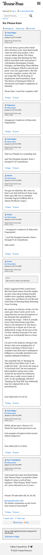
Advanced (5, 18)
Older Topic (21, 518)
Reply (9, 98)
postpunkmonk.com (13, 501)
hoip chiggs (11, 33)
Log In (14, 11)
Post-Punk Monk (13, 460)
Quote (17, 98)
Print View (31, 28)
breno (9, 261)
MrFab (9, 176)
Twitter (31, 547)
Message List (9, 28)
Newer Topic (9, 518)
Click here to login (12, 537)
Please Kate (9, 35)
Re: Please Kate (10, 108)
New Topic (21, 28)
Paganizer (11, 105)
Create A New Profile (26, 11)
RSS (27, 522)
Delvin (9, 215)
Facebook (29, 547)
